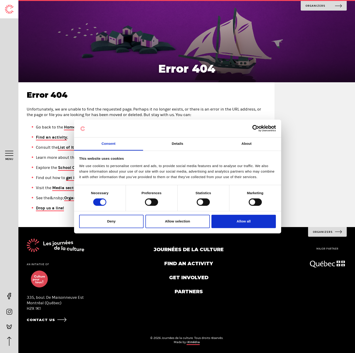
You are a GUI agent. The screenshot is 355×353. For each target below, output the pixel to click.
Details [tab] (177, 143)
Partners (189, 291)
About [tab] (247, 143)
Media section (66, 187)
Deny (111, 221)
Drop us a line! (50, 208)
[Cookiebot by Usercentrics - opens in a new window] (256, 128)
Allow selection (177, 221)
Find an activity (51, 137)
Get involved (188, 277)
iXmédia (193, 342)
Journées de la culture (189, 249)
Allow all (244, 221)
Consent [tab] (108, 143)
